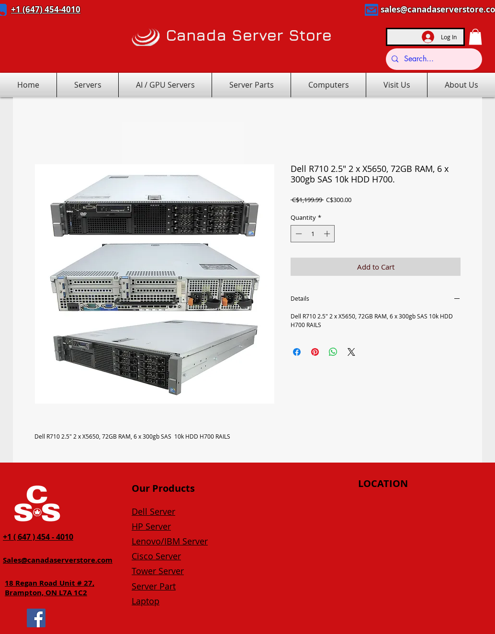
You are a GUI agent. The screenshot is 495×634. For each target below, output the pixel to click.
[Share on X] (351, 352)
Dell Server (153, 511)
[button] (475, 37)
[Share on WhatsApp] (333, 352)
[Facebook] (36, 618)
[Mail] (371, 10)
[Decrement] (298, 234)
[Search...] (433, 59)
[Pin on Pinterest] (315, 352)
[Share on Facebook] (297, 352)
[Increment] (328, 234)
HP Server (151, 526)
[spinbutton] (313, 234)
